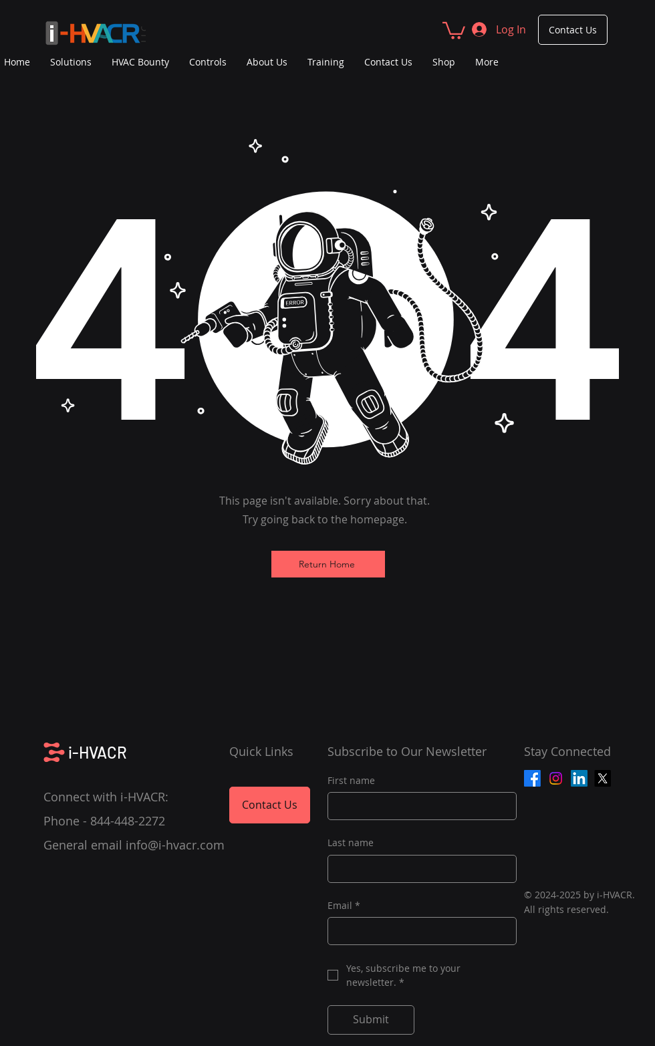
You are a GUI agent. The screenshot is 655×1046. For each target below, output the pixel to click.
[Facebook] (532, 778)
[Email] (418, 931)
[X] (602, 778)
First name (351, 780)
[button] (453, 29)
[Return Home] (328, 564)
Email (344, 905)
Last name (351, 842)
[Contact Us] (573, 30)
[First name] (418, 806)
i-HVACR (97, 752)
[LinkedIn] (579, 778)
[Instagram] (555, 778)
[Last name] (418, 869)
